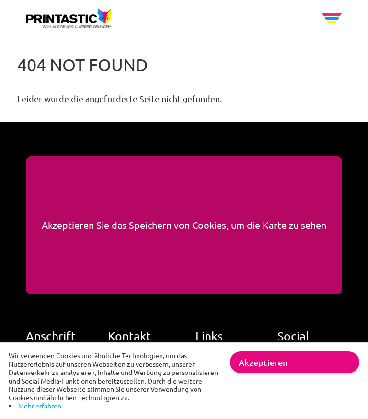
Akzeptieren (263, 362)
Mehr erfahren (39, 405)
